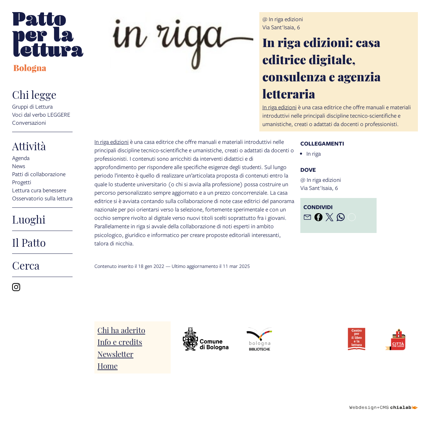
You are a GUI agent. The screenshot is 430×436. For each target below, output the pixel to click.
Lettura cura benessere (39, 189)
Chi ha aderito (121, 329)
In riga (313, 153)
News (18, 165)
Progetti (21, 181)
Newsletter (115, 353)
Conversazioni (29, 122)
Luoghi (28, 219)
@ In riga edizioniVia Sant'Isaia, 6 (282, 23)
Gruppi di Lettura (32, 106)
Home (107, 365)
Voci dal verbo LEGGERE (41, 114)
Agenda (21, 157)
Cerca (26, 265)
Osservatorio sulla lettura (42, 197)
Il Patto (29, 242)
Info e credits (119, 341)
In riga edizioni (279, 107)
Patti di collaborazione (39, 173)
